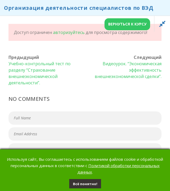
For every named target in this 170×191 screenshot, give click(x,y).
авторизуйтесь (69, 32)
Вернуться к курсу (127, 24)
